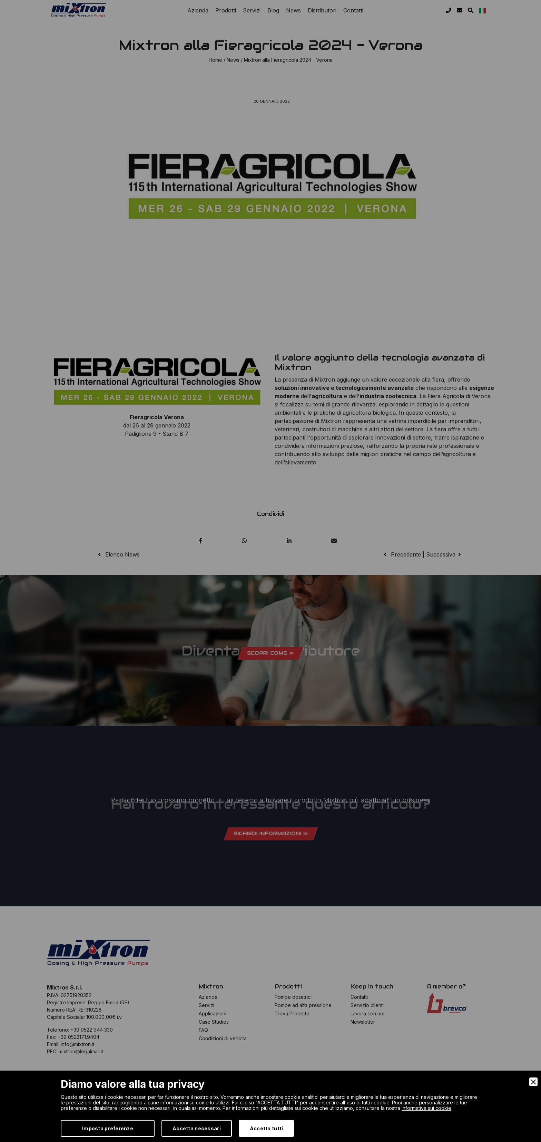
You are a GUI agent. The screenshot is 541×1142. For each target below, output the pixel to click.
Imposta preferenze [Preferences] (107, 1128)
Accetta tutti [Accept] (266, 1128)
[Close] (533, 1081)
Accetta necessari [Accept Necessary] (197, 1128)
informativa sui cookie (426, 1108)
